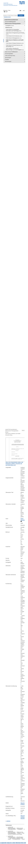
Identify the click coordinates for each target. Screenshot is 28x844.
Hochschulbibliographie (10, 21)
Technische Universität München (10, 5)
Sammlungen (8, 57)
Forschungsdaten (9, 53)
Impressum (23, 842)
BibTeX (8, 821)
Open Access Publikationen (11, 51)
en (24, 10)
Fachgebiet (9, 25)
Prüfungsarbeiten (16, 839)
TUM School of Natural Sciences (15, 43)
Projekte (7, 59)
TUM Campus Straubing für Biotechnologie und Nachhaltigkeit (15, 49)
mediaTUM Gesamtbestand (11, 19)
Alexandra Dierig (8, 435)
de (20, 10)
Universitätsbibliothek (8, 4)
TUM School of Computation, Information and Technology (13, 30)
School (8, 27)
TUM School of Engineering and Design (15, 33)
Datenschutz (10, 842)
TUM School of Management (13, 38)
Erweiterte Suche (7, 17)
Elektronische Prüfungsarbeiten (13, 23)
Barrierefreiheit (16, 842)
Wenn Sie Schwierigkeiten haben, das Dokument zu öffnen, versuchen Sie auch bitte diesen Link (14, 464)
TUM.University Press (10, 55)
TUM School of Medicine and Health (14, 40)
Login (5, 11)
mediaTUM (5, 3)
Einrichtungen (8, 61)
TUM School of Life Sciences (14, 36)
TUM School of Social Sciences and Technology (14, 46)
